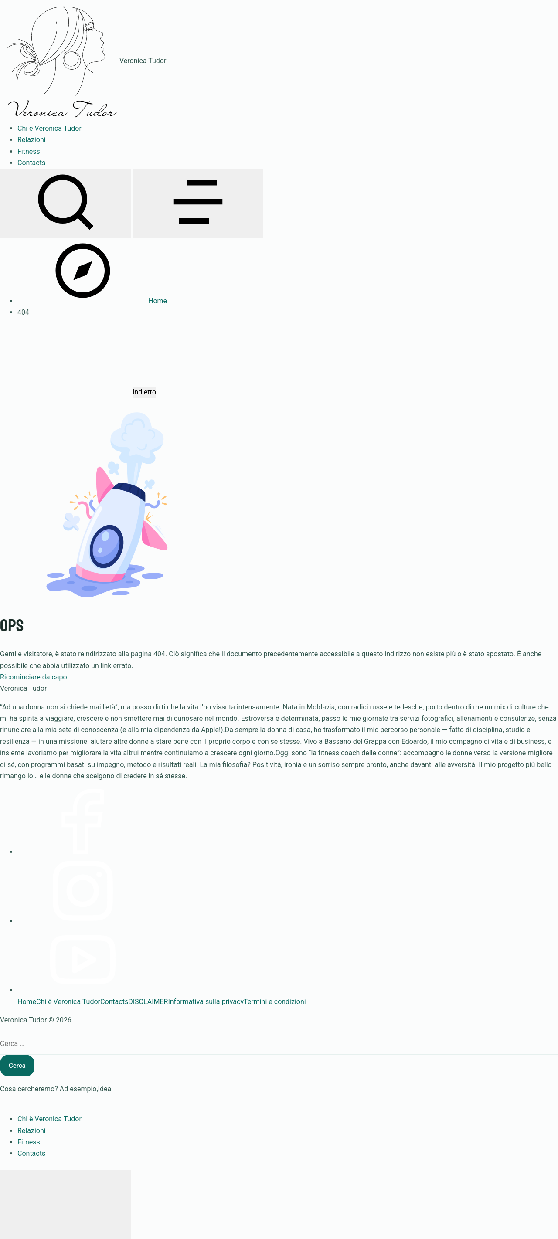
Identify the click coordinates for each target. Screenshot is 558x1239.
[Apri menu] (198, 203)
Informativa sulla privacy (206, 1002)
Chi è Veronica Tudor (68, 1002)
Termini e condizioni (275, 1002)
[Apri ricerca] (65, 203)
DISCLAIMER (148, 1002)
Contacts (114, 1002)
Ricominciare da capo (33, 677)
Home (26, 1002)
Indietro (144, 392)
